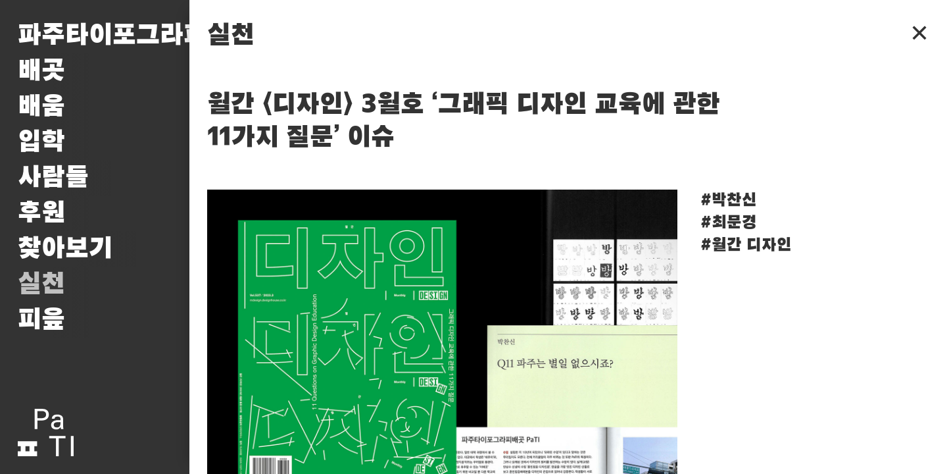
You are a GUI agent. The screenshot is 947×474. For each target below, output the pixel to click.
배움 (41, 107)
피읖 (41, 320)
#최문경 (728, 222)
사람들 (53, 178)
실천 (41, 284)
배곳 (41, 71)
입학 (41, 142)
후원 (41, 213)
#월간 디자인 (746, 245)
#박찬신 (728, 200)
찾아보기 (65, 249)
